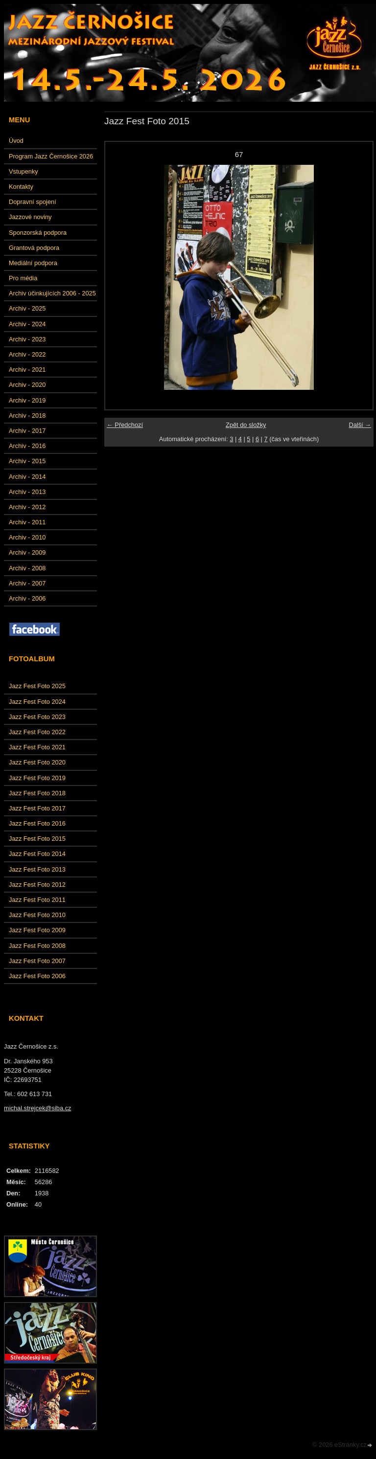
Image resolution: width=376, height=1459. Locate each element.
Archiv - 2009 (27, 552)
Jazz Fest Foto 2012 (37, 884)
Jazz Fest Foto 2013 (37, 869)
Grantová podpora (34, 247)
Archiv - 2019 (27, 400)
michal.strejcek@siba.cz (37, 1108)
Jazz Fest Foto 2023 (37, 716)
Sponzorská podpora (38, 232)
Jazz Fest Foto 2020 (37, 762)
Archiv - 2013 (27, 491)
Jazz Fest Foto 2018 (37, 793)
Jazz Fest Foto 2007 (37, 961)
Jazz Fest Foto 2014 (37, 853)
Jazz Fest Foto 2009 (37, 930)
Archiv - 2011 (27, 522)
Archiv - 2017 (27, 430)
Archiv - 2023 (27, 339)
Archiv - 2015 (27, 461)
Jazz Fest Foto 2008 (37, 945)
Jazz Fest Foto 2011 (37, 899)
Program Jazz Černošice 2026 (51, 156)
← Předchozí (125, 424)
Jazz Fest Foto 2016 (37, 823)
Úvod (16, 140)
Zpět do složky (246, 424)
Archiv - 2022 (27, 354)
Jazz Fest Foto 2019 (37, 778)
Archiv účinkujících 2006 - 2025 (52, 293)
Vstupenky (23, 171)
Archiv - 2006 (27, 598)
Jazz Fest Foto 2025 (37, 686)
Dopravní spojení (32, 201)
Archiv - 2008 (27, 568)
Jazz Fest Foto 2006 (37, 976)
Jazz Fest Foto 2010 (37, 915)
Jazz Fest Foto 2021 (37, 747)
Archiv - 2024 (27, 324)
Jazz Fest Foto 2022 (37, 732)
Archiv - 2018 (27, 415)
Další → (360, 424)
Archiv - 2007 (27, 583)
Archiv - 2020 (27, 384)
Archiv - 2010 (27, 537)
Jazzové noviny (30, 217)
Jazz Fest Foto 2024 (37, 701)
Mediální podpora (33, 263)
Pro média (23, 278)
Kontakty (21, 186)
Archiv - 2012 (27, 507)
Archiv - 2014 (27, 476)
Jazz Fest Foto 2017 (37, 808)
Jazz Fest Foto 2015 (37, 838)
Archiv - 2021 (27, 369)
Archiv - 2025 (27, 308)
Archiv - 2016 (27, 445)
